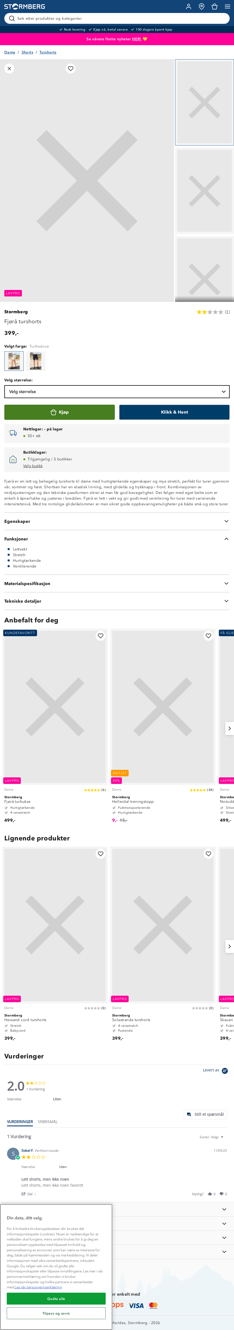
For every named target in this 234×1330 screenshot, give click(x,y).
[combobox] (212, 1137)
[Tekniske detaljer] (117, 601)
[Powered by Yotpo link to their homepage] (216, 1071)
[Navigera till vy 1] (204, 102)
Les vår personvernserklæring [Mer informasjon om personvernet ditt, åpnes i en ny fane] (38, 1287)
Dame (9, 52)
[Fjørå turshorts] (14, 361)
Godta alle (56, 1298)
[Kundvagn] (214, 6)
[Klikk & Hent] (174, 412)
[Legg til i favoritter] (71, 69)
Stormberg (16, 311)
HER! (137, 39)
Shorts (27, 52)
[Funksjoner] (117, 539)
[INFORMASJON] (117, 1209)
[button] (29, 1193)
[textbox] (226, 1139)
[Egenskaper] (117, 521)
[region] (56, 1267)
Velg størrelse (118, 391)
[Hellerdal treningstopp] (163, 728)
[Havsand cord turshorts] (55, 946)
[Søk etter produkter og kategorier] (118, 18)
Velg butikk (33, 466)
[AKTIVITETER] (117, 1252)
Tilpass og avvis (56, 1313)
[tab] (205, 1114)
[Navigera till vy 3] (204, 279)
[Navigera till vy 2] (204, 191)
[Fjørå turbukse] (55, 728)
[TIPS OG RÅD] (117, 1238)
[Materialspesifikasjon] (117, 583)
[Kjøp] (59, 412)
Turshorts (47, 52)
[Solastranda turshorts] (163, 946)
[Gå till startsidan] (24, 6)
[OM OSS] (117, 1223)
